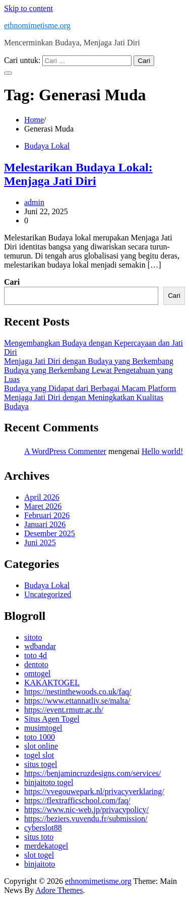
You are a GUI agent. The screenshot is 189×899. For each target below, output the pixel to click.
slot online (41, 746)
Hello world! (162, 451)
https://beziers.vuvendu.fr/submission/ (85, 818)
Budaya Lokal (47, 146)
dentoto (36, 664)
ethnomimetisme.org (37, 25)
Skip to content (28, 8)
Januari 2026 (45, 524)
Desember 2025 (49, 533)
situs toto (38, 836)
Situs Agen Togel (52, 719)
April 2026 (41, 497)
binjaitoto (39, 864)
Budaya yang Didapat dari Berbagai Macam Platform (90, 388)
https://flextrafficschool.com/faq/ (77, 800)
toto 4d (35, 655)
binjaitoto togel (48, 782)
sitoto (33, 637)
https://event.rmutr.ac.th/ (63, 709)
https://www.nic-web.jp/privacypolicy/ (86, 809)
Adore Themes (59, 890)
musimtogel (43, 728)
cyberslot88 (43, 827)
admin (34, 202)
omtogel (37, 673)
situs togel (40, 764)
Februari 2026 (47, 515)
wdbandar (40, 646)
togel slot (39, 755)
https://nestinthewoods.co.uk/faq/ (77, 691)
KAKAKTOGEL (52, 682)
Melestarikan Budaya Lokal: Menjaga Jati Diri (78, 174)
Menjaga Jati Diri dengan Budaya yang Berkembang (88, 361)
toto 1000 (39, 737)
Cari (12, 282)
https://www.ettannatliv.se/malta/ (77, 700)
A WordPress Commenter (65, 451)
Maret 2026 (42, 506)
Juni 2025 (40, 542)
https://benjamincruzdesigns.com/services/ (92, 773)
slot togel (39, 855)
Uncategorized (47, 594)
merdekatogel (46, 846)
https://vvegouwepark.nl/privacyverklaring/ (94, 791)
